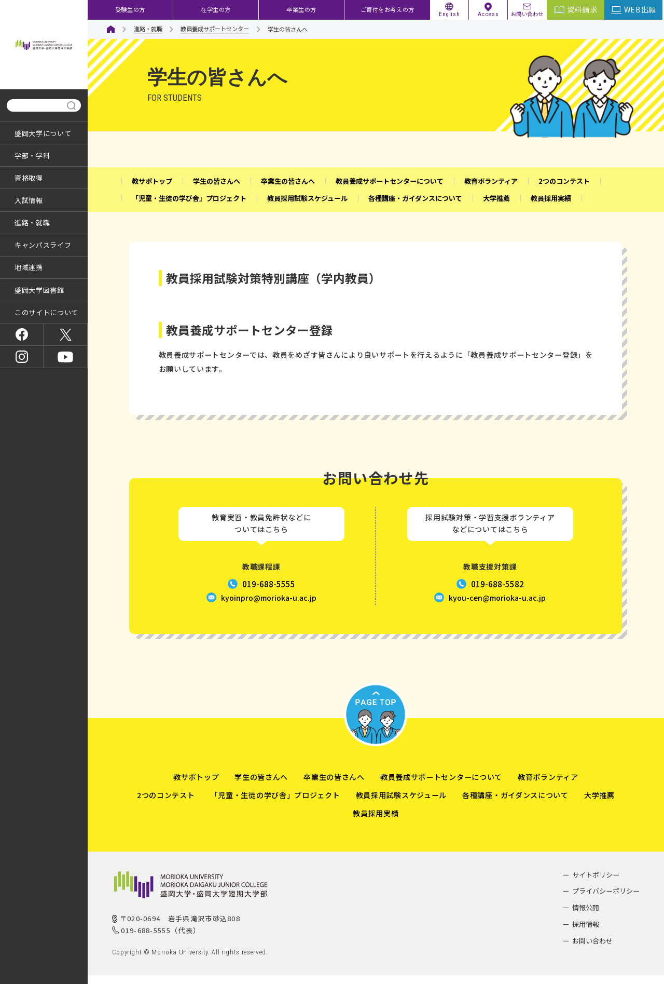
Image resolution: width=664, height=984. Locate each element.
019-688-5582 (497, 592)
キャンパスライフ (43, 245)
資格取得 (29, 178)
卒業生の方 (301, 9)
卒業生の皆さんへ (334, 785)
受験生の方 (130, 9)
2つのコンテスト (166, 804)
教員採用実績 (375, 822)
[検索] (36, 106)
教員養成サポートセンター (215, 28)
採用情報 (585, 933)
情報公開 (585, 916)
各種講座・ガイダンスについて (515, 804)
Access (488, 14)
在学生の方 (216, 9)
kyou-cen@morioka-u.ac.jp (497, 606)
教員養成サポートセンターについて (441, 785)
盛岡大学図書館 (39, 290)
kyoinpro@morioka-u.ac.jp (268, 606)
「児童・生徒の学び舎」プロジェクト (275, 804)
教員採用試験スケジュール (401, 804)
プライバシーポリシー (606, 900)
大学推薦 (599, 804)
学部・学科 (32, 155)
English (449, 14)
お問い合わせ (527, 13)
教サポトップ (196, 785)
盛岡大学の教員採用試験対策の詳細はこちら (235, 303)
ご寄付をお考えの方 (387, 9)
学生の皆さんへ (261, 785)
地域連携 (29, 267)
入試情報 (29, 200)
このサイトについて (46, 312)
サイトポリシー (595, 883)
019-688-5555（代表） (160, 939)
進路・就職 (32, 222)
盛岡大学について (43, 133)
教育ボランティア (548, 785)
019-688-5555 (268, 592)
